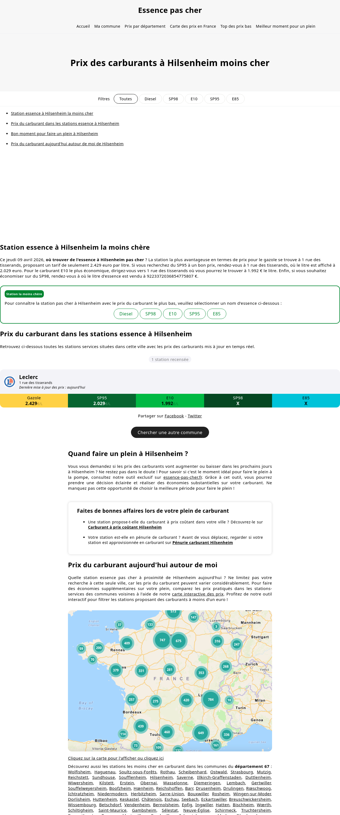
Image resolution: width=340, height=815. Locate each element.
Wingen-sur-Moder (252, 793)
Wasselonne (175, 782)
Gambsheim (144, 810)
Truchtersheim (256, 810)
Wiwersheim (80, 782)
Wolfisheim (79, 771)
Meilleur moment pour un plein (285, 26)
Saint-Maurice (112, 810)
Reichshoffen (169, 788)
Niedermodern (112, 793)
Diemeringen (207, 782)
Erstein (127, 782)
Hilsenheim (161, 777)
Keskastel (129, 799)
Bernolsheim (166, 804)
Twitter (195, 415)
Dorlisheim (79, 799)
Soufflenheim (132, 777)
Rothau (167, 771)
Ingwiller (204, 804)
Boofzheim (120, 788)
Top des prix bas (236, 26)
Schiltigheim (80, 810)
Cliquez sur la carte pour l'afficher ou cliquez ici (116, 758)
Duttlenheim (258, 777)
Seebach (190, 799)
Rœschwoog (258, 788)
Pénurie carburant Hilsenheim (202, 542)
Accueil (83, 26)
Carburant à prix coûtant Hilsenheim (125, 527)
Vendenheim (137, 804)
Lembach (236, 782)
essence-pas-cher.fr (182, 477)
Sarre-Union (172, 793)
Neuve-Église (196, 810)
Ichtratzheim (81, 793)
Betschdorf (110, 804)
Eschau (172, 799)
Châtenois (152, 799)
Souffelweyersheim (87, 788)
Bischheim (243, 804)
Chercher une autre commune (170, 432)
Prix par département (145, 26)
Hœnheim (143, 788)
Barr (189, 788)
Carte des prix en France (193, 26)
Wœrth (264, 804)
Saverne (185, 777)
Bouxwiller (198, 793)
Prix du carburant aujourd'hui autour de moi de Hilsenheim (67, 143)
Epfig (187, 804)
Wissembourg (82, 804)
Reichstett (78, 777)
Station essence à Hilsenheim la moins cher (52, 113)
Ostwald (218, 771)
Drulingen (233, 788)
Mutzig (264, 771)
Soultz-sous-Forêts (137, 771)
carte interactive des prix (198, 594)
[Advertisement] (170, 198)
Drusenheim (208, 788)
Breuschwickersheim (250, 799)
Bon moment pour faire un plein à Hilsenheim (54, 133)
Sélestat (170, 810)
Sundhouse (103, 777)
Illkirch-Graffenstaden (219, 777)
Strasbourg (242, 771)
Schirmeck (225, 810)
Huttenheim (105, 799)
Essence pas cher (170, 10)
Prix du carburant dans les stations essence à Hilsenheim (65, 123)
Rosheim (221, 793)
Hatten (223, 804)
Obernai (148, 782)
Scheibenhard (193, 771)
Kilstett (106, 782)
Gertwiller (261, 782)
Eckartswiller (213, 799)
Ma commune (107, 26)
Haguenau (104, 771)
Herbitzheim (143, 793)
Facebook (174, 415)
